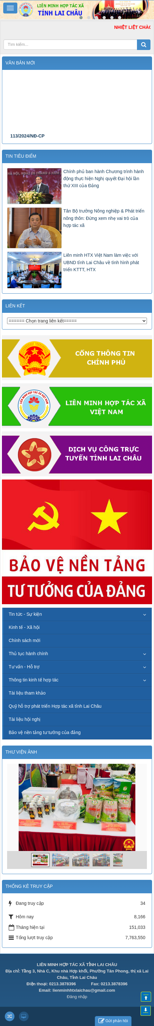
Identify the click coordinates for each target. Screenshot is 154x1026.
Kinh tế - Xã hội (24, 627)
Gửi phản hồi (113, 1021)
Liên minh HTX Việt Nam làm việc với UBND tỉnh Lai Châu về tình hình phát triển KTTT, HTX (101, 262)
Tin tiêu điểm (20, 156)
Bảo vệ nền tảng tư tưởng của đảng (45, 732)
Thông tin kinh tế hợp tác (34, 679)
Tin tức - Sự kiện (25, 614)
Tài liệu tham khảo (27, 693)
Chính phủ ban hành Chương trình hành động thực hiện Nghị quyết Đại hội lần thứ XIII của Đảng (103, 178)
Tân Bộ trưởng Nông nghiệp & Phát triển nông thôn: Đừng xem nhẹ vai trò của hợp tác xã (103, 218)
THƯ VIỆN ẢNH (21, 752)
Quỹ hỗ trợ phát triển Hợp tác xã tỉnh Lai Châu (55, 706)
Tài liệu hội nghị (25, 719)
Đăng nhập (77, 996)
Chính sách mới (24, 640)
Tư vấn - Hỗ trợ (24, 666)
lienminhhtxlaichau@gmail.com (83, 990)
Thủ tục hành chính (28, 653)
